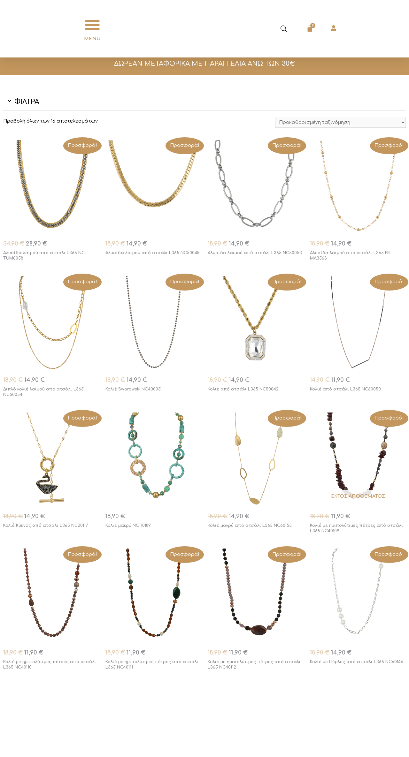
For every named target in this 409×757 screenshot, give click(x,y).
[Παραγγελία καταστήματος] (338, 122)
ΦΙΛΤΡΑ (26, 102)
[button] (92, 25)
